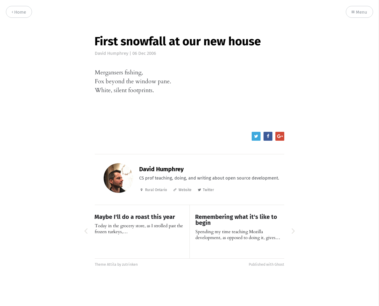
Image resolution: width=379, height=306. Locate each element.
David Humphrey (111, 53)
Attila (111, 264)
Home (19, 12)
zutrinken (130, 264)
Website (185, 190)
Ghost (279, 264)
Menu (359, 12)
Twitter (208, 190)
